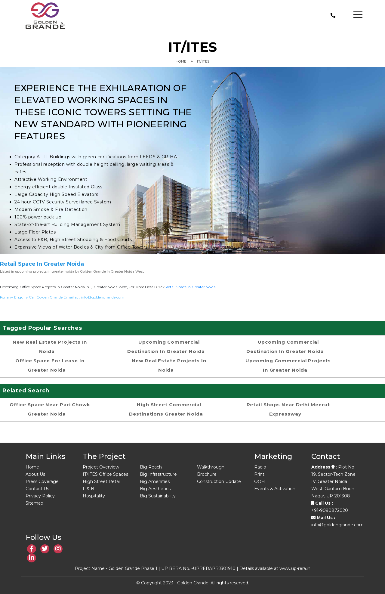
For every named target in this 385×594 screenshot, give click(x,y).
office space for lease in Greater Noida (50, 365)
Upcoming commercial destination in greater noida (166, 346)
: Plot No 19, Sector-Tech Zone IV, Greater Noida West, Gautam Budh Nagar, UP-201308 (333, 481)
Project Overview (101, 467)
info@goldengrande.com (102, 297)
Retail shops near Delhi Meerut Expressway (288, 409)
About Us (35, 474)
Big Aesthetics (155, 488)
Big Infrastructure (158, 474)
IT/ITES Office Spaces (105, 474)
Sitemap (34, 503)
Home (181, 61)
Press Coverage (42, 481)
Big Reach (151, 467)
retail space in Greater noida (190, 287)
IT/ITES (203, 61)
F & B (88, 488)
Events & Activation (274, 488)
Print (259, 474)
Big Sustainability (158, 496)
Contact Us (37, 488)
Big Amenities (155, 481)
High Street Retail (102, 481)
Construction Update (219, 481)
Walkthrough (210, 467)
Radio (260, 467)
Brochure (207, 474)
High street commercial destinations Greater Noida (166, 409)
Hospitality (94, 496)
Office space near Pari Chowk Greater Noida (50, 409)
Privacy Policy (40, 496)
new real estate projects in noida (50, 346)
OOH (259, 481)
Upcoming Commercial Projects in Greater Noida (288, 365)
